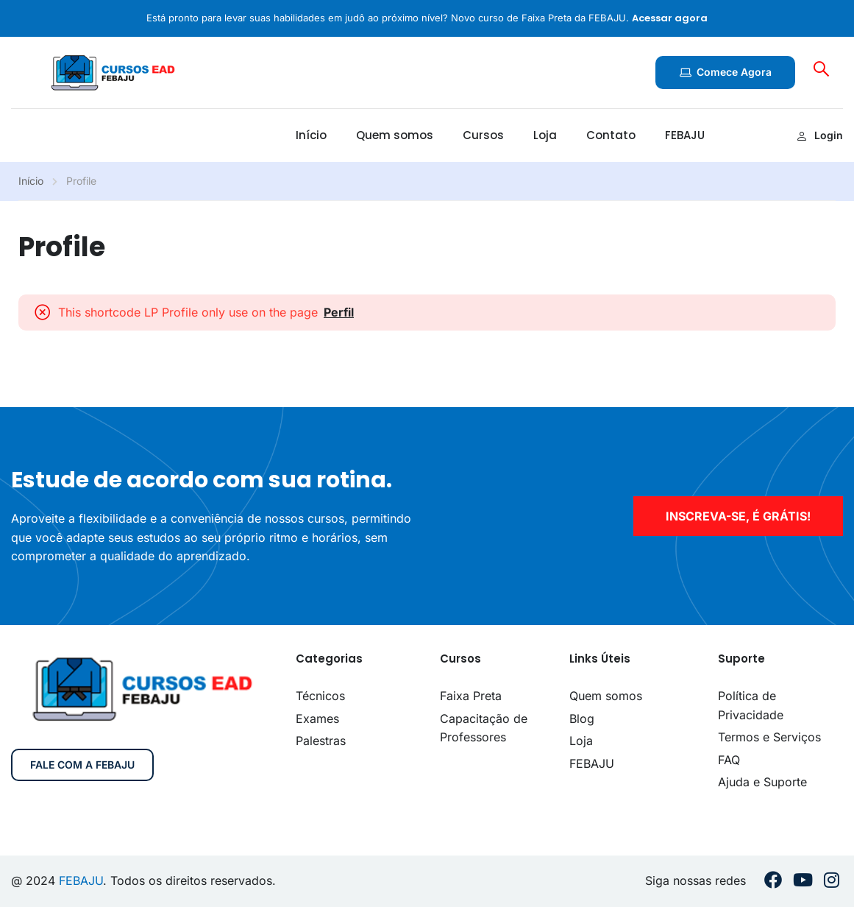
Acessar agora (670, 18)
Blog (581, 718)
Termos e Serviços (769, 737)
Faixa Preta (471, 695)
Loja (545, 135)
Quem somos (394, 135)
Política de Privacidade (750, 705)
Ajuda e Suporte (762, 781)
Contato (611, 135)
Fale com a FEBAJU (82, 764)
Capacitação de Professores (483, 728)
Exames (317, 718)
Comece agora (725, 72)
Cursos (483, 135)
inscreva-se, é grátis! (738, 516)
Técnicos (320, 695)
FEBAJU (685, 135)
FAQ (729, 759)
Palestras (321, 740)
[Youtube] (803, 881)
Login (820, 135)
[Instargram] (831, 881)
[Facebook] (773, 881)
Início (311, 135)
